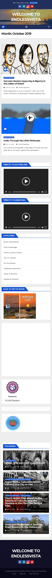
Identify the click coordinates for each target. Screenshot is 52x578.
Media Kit (23, 573)
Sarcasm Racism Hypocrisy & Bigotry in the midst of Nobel (24, 82)
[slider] (24, 191)
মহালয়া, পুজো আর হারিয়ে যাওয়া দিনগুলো (25, 463)
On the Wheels (10, 263)
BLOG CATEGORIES (11, 242)
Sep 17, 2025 (11, 467)
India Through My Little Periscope (22, 140)
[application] (26, 181)
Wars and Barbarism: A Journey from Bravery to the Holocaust (23, 525)
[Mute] (43, 192)
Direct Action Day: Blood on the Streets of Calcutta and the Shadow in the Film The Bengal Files (23, 502)
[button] (49, 27)
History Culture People (13, 252)
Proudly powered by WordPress (15, 571)
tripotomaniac (23, 87)
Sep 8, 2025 (11, 509)
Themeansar (42, 571)
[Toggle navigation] (26, 26)
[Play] (6, 192)
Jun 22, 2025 (11, 530)
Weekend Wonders (11, 279)
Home (14, 573)
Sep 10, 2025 (11, 488)
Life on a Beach (10, 258)
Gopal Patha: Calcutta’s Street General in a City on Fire (22, 483)
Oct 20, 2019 (10, 87)
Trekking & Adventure (12, 268)
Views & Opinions (9, 77)
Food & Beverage (10, 247)
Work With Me (33, 573)
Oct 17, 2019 (10, 144)
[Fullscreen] (46, 192)
